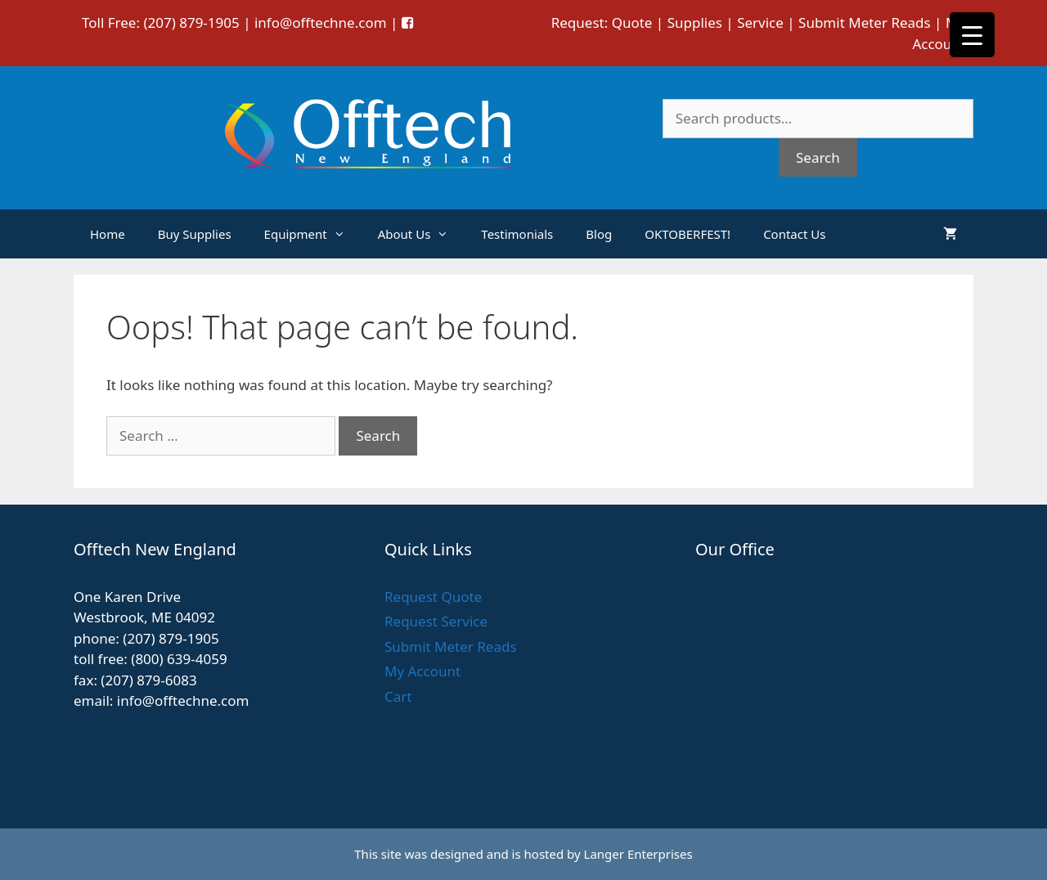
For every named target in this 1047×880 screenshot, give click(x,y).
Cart (397, 696)
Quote (632, 22)
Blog (599, 234)
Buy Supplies (194, 234)
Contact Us (794, 234)
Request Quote (433, 596)
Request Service (436, 621)
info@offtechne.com (320, 22)
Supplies (694, 22)
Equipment (313, 233)
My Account (422, 671)
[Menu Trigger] (972, 34)
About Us (421, 233)
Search (818, 157)
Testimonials (517, 234)
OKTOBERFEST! (687, 234)
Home (107, 234)
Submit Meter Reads (864, 22)
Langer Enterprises (638, 854)
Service (760, 22)
